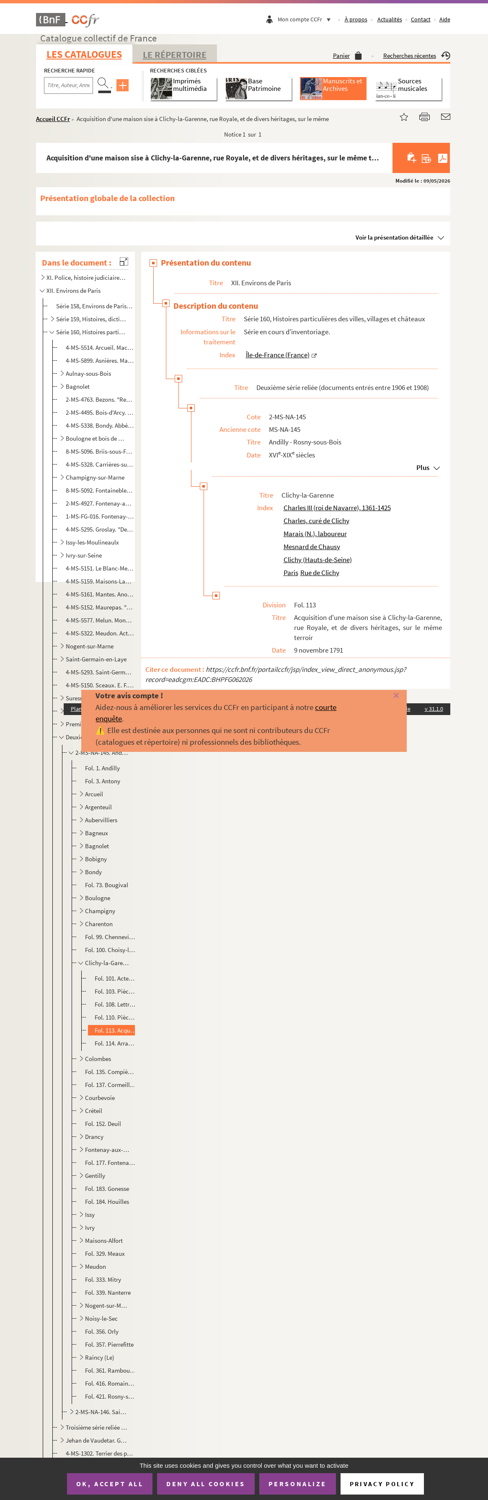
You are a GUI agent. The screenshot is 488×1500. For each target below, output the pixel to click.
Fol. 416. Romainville (110, 1383)
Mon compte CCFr (306, 19)
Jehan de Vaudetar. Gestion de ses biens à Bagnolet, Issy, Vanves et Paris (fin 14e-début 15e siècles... (96, 1440)
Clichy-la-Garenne (107, 963)
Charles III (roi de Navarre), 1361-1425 (337, 507)
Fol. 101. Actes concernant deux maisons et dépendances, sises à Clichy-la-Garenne (116, 978)
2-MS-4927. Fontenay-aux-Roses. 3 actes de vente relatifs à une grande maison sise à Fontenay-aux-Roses (100, 503)
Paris (291, 572)
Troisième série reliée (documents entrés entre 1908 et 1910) (96, 1427)
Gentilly (95, 1176)
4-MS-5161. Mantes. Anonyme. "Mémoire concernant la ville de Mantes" (100, 594)
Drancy (94, 1137)
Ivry (90, 1227)
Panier (347, 55)
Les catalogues (84, 54)
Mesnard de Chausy (312, 546)
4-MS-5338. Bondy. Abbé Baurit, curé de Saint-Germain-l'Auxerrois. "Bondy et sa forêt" (100, 425)
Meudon (95, 1266)
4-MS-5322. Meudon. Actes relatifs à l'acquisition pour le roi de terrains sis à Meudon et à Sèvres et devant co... (100, 633)
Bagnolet (78, 386)
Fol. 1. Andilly (102, 768)
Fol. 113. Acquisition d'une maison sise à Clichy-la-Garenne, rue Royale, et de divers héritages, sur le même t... (116, 1030)
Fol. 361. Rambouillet (110, 1370)
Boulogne (97, 898)
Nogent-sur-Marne (90, 646)
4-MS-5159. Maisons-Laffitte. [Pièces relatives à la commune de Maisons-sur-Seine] (100, 581)
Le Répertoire (175, 54)
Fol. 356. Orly (102, 1331)
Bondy (93, 872)
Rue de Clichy (319, 572)
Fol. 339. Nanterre (108, 1292)
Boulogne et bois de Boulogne (96, 438)
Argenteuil (98, 807)
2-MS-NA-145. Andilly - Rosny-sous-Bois (101, 752)
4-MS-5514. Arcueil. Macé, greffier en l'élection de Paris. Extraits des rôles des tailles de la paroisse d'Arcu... (100, 347)
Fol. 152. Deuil (103, 1124)
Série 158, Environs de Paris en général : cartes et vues (94, 306)
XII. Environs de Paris (73, 290)
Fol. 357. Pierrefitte (109, 1344)
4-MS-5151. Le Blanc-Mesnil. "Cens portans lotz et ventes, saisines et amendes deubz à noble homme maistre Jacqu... (100, 568)
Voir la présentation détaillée (395, 237)
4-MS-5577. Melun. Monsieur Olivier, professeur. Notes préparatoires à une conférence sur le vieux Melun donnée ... (100, 620)
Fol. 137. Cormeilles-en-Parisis (110, 1085)
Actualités (389, 19)
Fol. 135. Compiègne (110, 1072)
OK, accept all (109, 1483)
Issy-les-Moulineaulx (92, 542)
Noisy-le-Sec (101, 1318)
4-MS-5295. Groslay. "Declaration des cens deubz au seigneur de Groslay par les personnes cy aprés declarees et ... (100, 529)
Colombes (98, 1059)
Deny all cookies (205, 1483)
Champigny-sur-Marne (95, 477)
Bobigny (96, 859)
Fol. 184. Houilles (107, 1202)
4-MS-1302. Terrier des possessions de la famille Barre (100, 1453)
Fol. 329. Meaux (105, 1253)
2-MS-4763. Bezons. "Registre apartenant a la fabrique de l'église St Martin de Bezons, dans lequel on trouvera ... (100, 399)
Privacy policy (382, 1484)
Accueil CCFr (53, 119)
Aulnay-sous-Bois (88, 373)
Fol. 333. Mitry (103, 1279)
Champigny (100, 911)
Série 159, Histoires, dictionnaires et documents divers (91, 319)
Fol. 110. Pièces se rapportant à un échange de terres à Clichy (116, 1017)
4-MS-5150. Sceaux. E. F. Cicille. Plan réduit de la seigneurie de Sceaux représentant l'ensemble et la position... (100, 685)
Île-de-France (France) (278, 354)
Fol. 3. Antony (102, 781)
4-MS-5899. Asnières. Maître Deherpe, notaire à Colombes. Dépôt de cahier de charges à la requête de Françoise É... (100, 360)
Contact (421, 19)
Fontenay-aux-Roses (107, 1150)
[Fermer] (386, 696)
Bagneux (96, 833)
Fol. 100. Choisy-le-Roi (110, 950)
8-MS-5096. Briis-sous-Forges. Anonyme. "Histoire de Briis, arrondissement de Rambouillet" (100, 451)
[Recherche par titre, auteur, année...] (68, 85)
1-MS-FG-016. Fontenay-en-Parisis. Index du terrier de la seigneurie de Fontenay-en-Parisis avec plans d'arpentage (100, 516)
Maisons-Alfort (104, 1240)
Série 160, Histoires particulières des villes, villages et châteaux (91, 332)
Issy (90, 1215)
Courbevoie (100, 1098)
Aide (444, 19)
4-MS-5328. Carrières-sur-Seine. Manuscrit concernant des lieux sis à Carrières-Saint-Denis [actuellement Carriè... (100, 464)
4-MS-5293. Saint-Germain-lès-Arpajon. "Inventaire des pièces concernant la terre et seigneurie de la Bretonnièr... (100, 672)
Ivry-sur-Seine (84, 555)
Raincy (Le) (99, 1357)
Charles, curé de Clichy (316, 520)
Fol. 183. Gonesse (107, 1189)
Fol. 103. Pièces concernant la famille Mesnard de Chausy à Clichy (116, 991)
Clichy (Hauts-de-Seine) (318, 559)
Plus (422, 467)
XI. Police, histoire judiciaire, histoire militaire (85, 277)
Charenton (99, 924)
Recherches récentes (416, 55)
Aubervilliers (101, 820)
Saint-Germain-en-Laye (96, 659)
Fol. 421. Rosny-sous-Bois (110, 1396)
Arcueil (94, 794)
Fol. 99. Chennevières (110, 937)
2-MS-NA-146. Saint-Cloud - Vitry (101, 1412)
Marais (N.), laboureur (315, 533)
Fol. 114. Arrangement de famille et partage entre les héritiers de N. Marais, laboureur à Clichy (116, 1043)
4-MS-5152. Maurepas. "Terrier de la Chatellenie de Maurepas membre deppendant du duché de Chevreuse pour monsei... (100, 607)
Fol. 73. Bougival (106, 885)
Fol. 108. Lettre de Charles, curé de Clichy (116, 1004)
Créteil (93, 1111)
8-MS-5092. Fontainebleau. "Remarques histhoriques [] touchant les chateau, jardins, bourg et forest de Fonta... (100, 490)
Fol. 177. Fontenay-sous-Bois (110, 1163)
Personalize (298, 1483)
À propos (356, 19)
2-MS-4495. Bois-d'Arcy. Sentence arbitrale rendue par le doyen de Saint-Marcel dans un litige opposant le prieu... (100, 412)
